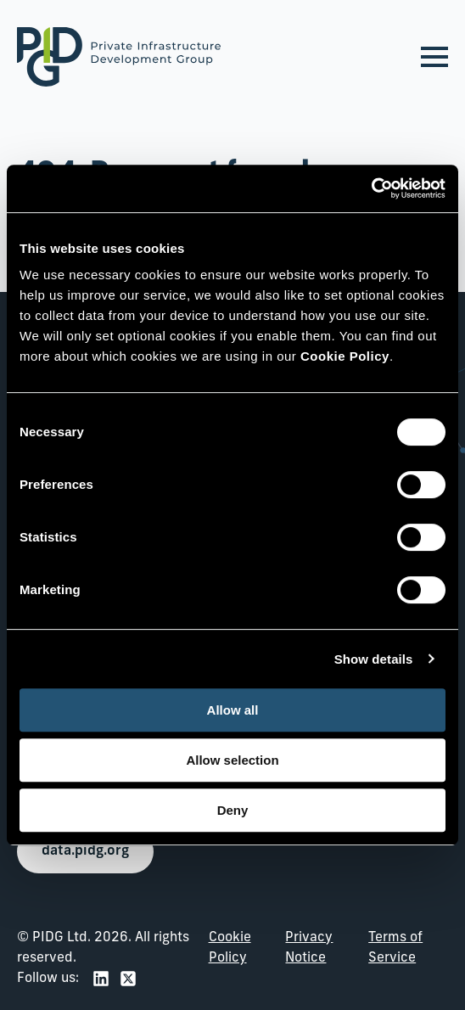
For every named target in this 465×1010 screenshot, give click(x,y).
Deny (233, 810)
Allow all (233, 710)
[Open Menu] (434, 56)
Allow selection (232, 760)
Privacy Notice (309, 948)
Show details (373, 659)
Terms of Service (395, 948)
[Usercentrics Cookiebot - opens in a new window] (371, 188)
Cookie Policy (230, 948)
